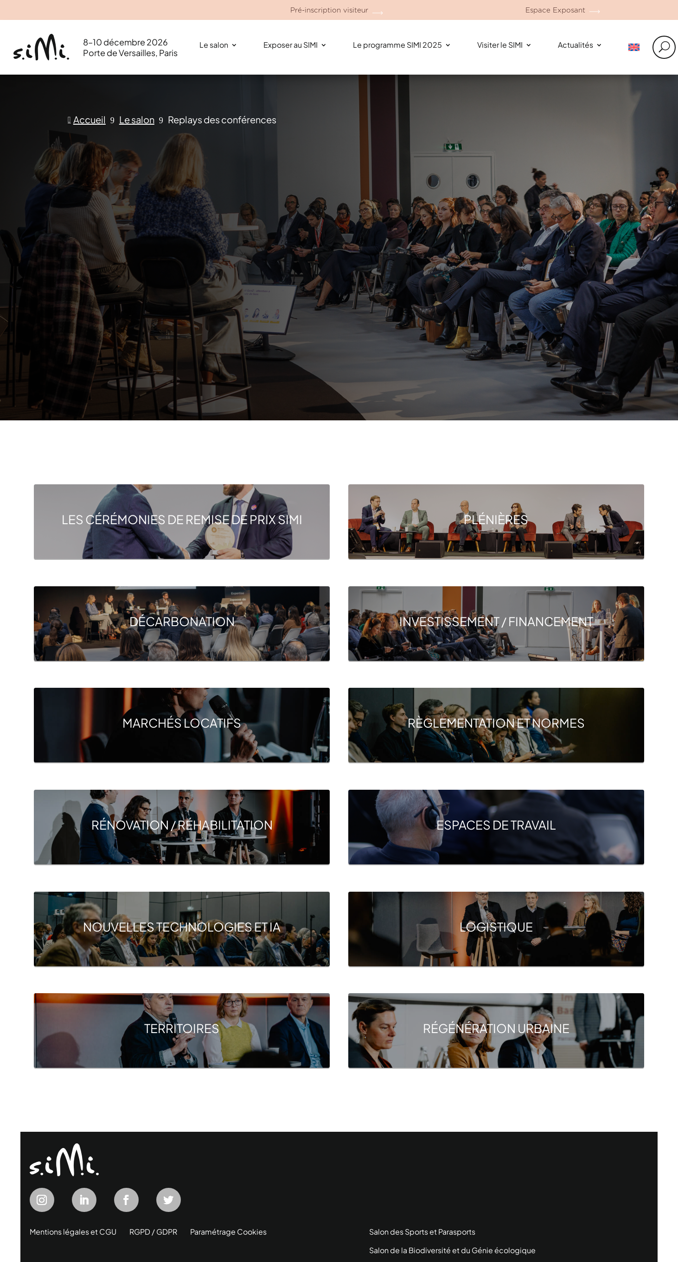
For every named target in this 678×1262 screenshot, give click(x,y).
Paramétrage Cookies (228, 1232)
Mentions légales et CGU (73, 1232)
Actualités (575, 45)
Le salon (213, 45)
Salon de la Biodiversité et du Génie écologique (452, 1250)
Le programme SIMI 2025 (397, 45)
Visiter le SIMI (500, 45)
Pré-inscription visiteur (329, 10)
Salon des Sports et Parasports (422, 1232)
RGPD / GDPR (153, 1232)
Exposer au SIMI (290, 45)
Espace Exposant (555, 10)
